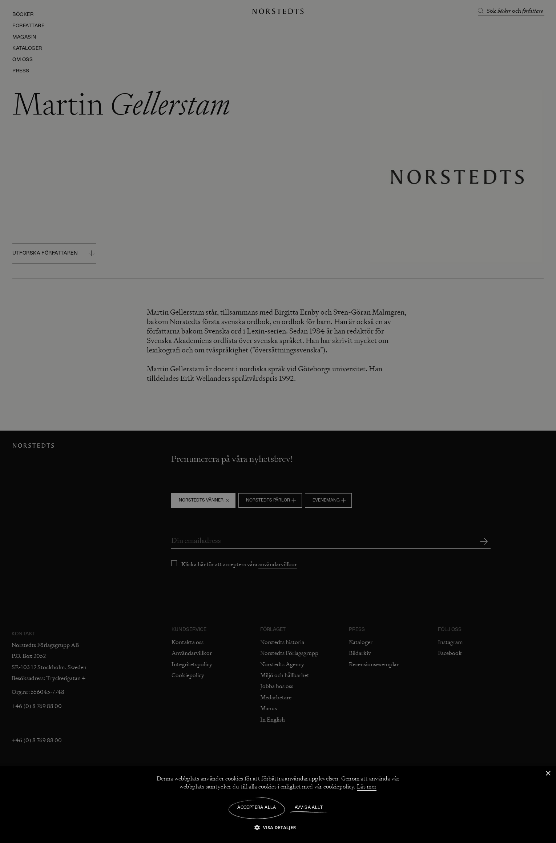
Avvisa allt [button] (309, 808)
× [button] (548, 773)
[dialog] (278, 421)
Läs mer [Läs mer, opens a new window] (366, 786)
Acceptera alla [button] (256, 808)
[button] (278, 827)
